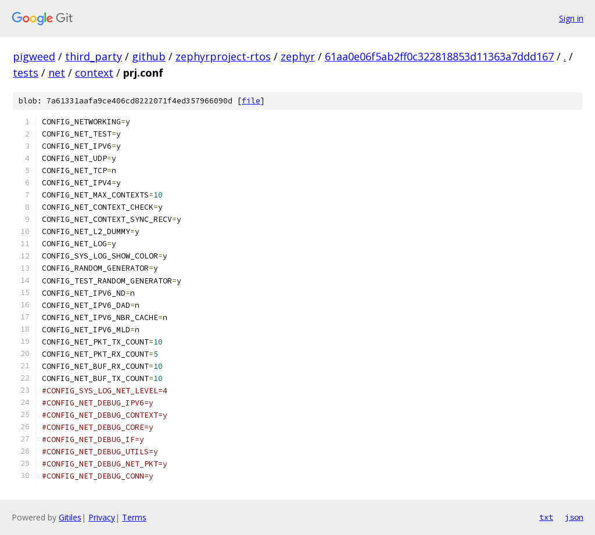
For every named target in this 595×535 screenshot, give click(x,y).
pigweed (34, 56)
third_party (93, 56)
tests (25, 73)
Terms (134, 517)
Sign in (571, 18)
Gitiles (70, 517)
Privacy (101, 517)
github (149, 56)
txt (546, 517)
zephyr (298, 56)
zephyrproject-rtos (223, 56)
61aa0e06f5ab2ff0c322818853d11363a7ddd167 (439, 56)
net (56, 73)
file (251, 101)
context (94, 73)
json (574, 517)
